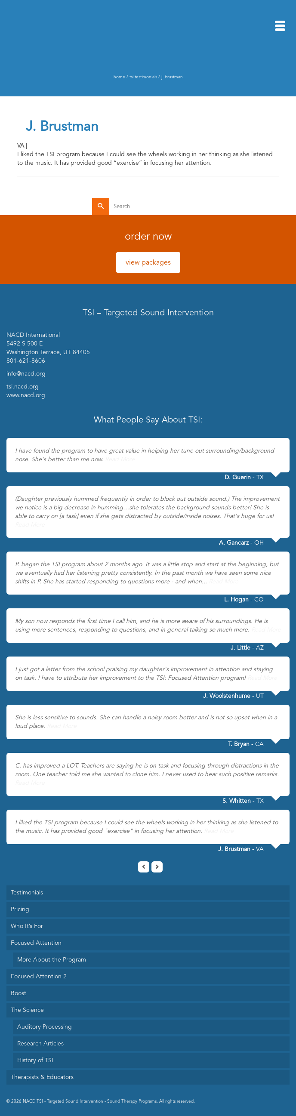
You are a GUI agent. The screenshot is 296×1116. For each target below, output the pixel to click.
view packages (148, 262)
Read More (120, 459)
